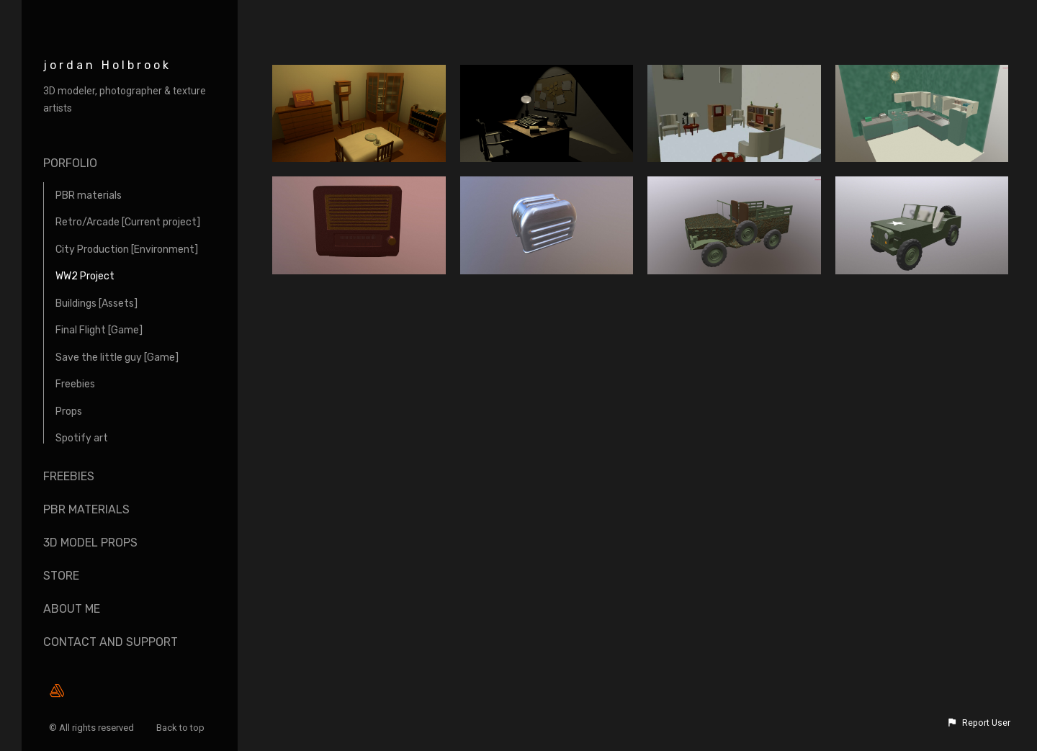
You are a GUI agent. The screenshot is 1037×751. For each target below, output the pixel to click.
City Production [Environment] (126, 249)
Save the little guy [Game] (117, 357)
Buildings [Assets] (96, 303)
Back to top (181, 727)
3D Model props (90, 542)
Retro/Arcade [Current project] (127, 222)
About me (71, 609)
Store (61, 576)
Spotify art (81, 438)
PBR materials (88, 195)
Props (68, 411)
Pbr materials (86, 509)
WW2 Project (85, 276)
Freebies (75, 384)
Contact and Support (110, 642)
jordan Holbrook (107, 65)
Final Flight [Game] (99, 330)
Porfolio (70, 163)
